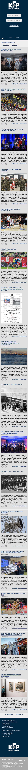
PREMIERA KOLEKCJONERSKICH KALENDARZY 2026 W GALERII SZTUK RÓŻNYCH (12, 289)
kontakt (17, 37)
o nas (10, 37)
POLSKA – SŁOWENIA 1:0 (8, 249)
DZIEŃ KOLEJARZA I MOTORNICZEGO (12, 471)
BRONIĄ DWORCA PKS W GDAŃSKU (11, 384)
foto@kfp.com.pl (9, 727)
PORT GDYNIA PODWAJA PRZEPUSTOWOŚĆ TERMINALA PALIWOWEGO (10, 343)
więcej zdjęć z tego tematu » (19, 83)
